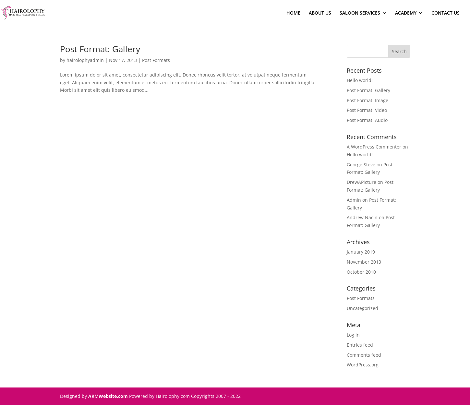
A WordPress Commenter (374, 147)
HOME (293, 13)
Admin (354, 200)
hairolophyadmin (85, 60)
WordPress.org (363, 365)
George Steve (361, 164)
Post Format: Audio (367, 120)
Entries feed (360, 345)
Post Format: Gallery (100, 49)
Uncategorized (362, 308)
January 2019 (361, 252)
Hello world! (360, 80)
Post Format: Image (367, 100)
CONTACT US (445, 13)
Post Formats (156, 60)
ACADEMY (405, 13)
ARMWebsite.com (108, 396)
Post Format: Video (367, 110)
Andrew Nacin (362, 217)
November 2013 (364, 262)
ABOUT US (320, 13)
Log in (353, 335)
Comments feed (364, 355)
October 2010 (361, 272)
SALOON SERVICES (360, 13)
